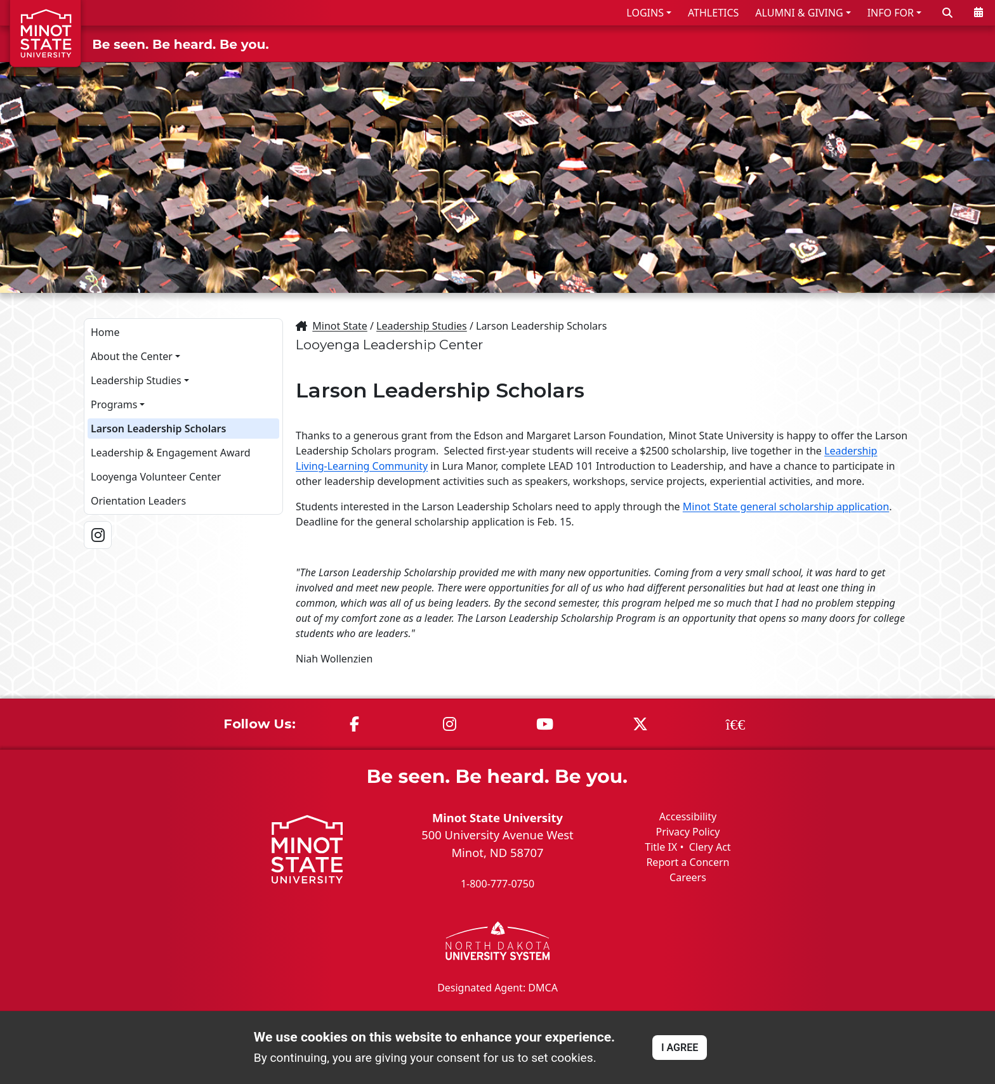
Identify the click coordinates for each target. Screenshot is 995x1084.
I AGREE (679, 1048)
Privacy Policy (688, 831)
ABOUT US (951, 43)
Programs (114, 404)
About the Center (132, 356)
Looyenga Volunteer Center (156, 476)
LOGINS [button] (645, 13)
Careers (687, 877)
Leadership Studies (136, 380)
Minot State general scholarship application (786, 506)
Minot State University (497, 817)
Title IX (661, 846)
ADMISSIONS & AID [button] (654, 43)
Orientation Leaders (138, 500)
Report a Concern (687, 861)
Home (105, 332)
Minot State (339, 325)
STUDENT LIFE (863, 43)
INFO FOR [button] (890, 13)
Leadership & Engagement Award (171, 452)
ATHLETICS (713, 13)
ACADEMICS (771, 43)
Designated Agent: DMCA (497, 988)
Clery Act (710, 846)
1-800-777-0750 (497, 884)
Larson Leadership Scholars (158, 428)
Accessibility (687, 816)
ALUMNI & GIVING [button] (799, 13)
